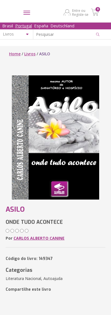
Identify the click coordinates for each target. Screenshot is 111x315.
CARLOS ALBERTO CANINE (39, 238)
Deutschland (62, 26)
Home (15, 53)
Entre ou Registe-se (80, 12)
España (41, 26)
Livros (29, 53)
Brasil (7, 26)
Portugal (23, 26)
